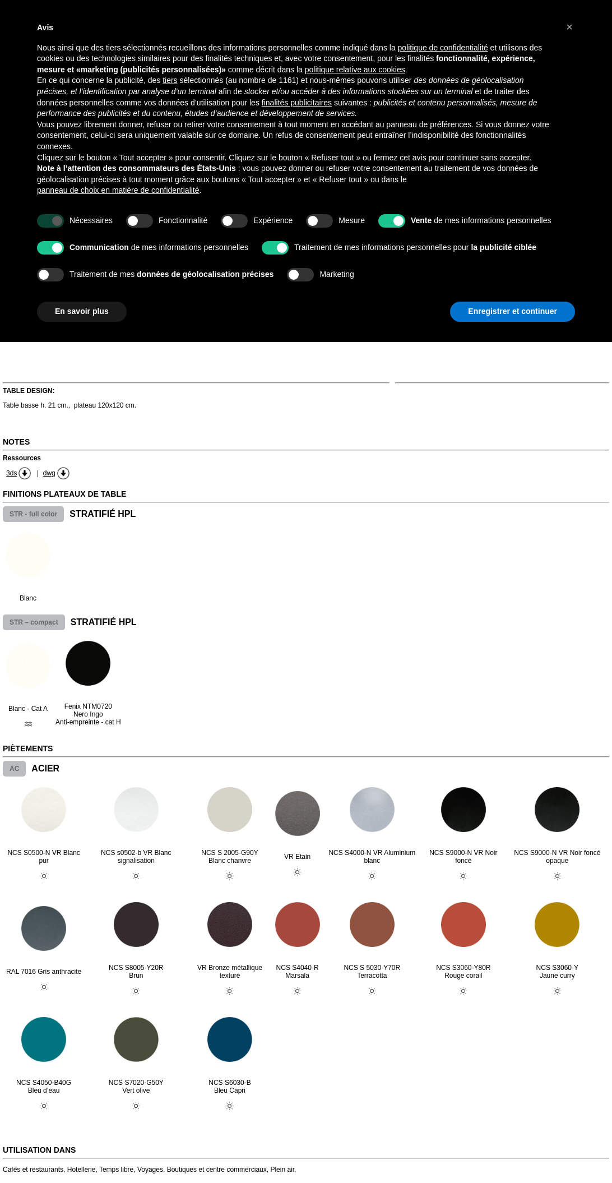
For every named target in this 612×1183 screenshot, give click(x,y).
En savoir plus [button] (82, 311)
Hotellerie (81, 1169)
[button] (569, 27)
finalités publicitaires (297, 102)
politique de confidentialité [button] (443, 47)
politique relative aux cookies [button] (355, 69)
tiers (170, 80)
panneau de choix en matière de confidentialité (118, 190)
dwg (49, 473)
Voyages (150, 1169)
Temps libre (116, 1169)
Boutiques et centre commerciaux (217, 1169)
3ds (11, 473)
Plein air (282, 1169)
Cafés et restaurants (33, 1169)
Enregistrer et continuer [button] (512, 311)
